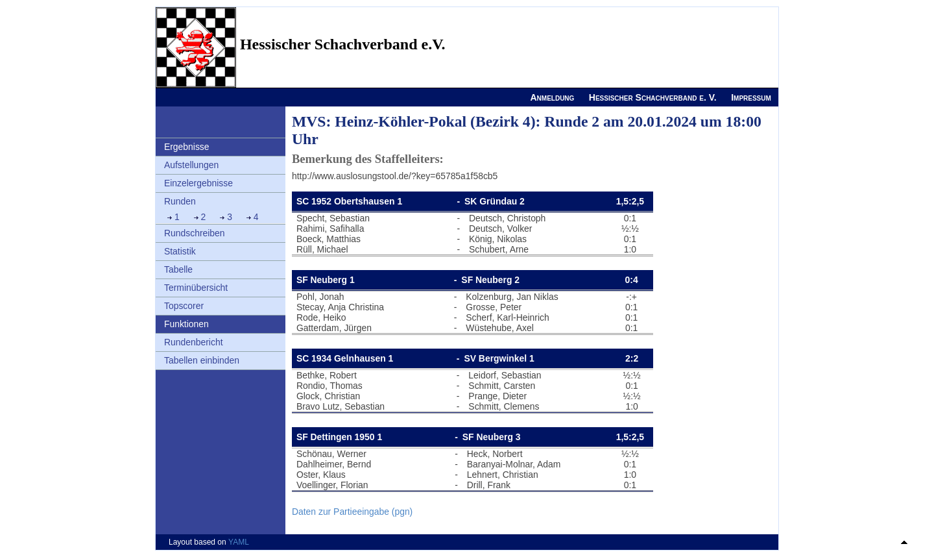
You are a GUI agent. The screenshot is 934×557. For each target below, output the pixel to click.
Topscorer (184, 306)
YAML (238, 542)
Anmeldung (552, 97)
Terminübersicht (196, 287)
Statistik (180, 251)
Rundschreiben (194, 233)
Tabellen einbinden (201, 360)
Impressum (751, 97)
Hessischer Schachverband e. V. (653, 97)
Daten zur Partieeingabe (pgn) (352, 511)
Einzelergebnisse (198, 183)
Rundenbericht (193, 342)
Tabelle (178, 269)
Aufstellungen (191, 165)
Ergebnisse (187, 147)
